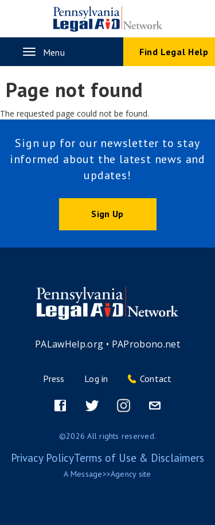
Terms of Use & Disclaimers (139, 458)
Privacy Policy (42, 458)
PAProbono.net (146, 344)
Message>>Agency (103, 474)
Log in (96, 378)
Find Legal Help (174, 51)
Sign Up (107, 213)
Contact (156, 378)
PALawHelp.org (69, 344)
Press (53, 378)
